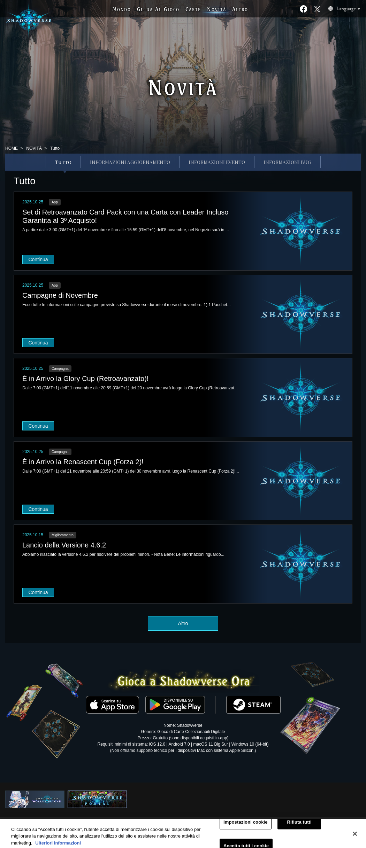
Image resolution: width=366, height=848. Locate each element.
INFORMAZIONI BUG (287, 162)
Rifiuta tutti (299, 825)
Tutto (63, 162)
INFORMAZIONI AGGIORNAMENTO (130, 162)
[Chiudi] (355, 837)
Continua (38, 259)
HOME (11, 148)
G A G (158, 9)
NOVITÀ (34, 148)
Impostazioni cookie (245, 825)
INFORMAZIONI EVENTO (217, 162)
